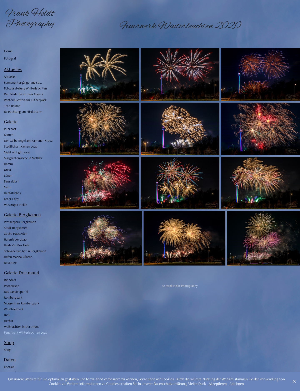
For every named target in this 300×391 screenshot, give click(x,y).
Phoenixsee (11, 286)
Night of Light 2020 (17, 152)
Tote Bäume (12, 106)
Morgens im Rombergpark (21, 303)
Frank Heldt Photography (31, 18)
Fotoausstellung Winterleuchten (25, 88)
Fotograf (10, 58)
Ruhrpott (10, 129)
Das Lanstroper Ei (16, 291)
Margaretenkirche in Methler (23, 158)
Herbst (8, 321)
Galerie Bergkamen (22, 214)
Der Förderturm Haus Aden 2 (23, 94)
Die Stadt (10, 280)
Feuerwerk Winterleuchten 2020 (26, 332)
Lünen (8, 175)
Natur (8, 187)
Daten (10, 359)
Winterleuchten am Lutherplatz (25, 100)
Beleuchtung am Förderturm (23, 111)
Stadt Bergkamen (16, 228)
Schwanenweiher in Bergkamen (25, 251)
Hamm (8, 164)
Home (8, 51)
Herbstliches (12, 193)
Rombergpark (13, 297)
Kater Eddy (11, 199)
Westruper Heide (15, 204)
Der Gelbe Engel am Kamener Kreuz (28, 140)
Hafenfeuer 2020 (15, 239)
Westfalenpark (13, 309)
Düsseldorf (11, 181)
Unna (7, 170)
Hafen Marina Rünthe (18, 257)
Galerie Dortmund (21, 272)
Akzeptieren (218, 383)
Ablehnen (237, 383)
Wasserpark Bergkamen (20, 222)
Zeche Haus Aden (15, 233)
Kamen (8, 135)
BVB (7, 315)
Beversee (10, 263)
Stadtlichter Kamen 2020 (21, 146)
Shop (9, 342)
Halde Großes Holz (16, 245)
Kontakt (9, 367)
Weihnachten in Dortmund (21, 326)
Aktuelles (13, 69)
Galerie (11, 121)
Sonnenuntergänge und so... (23, 82)
